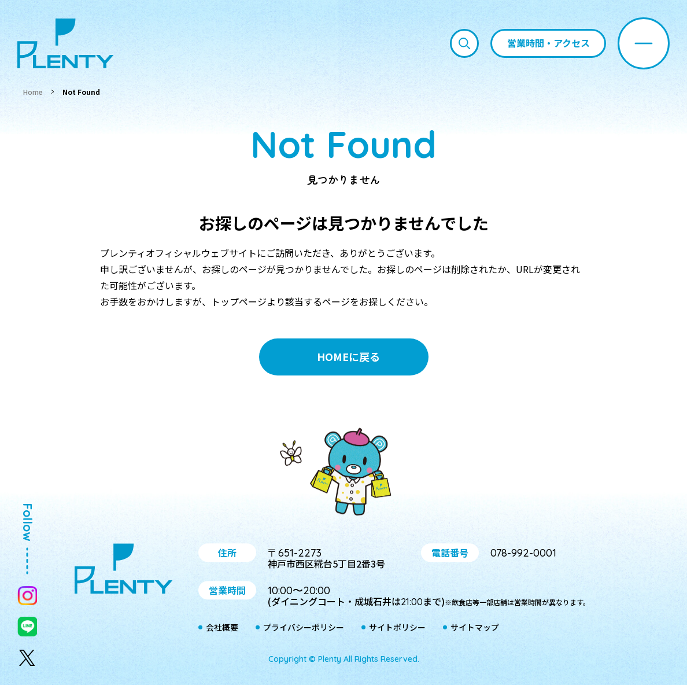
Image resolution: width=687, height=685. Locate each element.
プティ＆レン (343, 474)
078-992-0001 (523, 552)
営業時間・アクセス (548, 43)
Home (33, 92)
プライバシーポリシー (303, 628)
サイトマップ (474, 628)
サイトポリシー (397, 628)
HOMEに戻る (348, 356)
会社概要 (222, 628)
